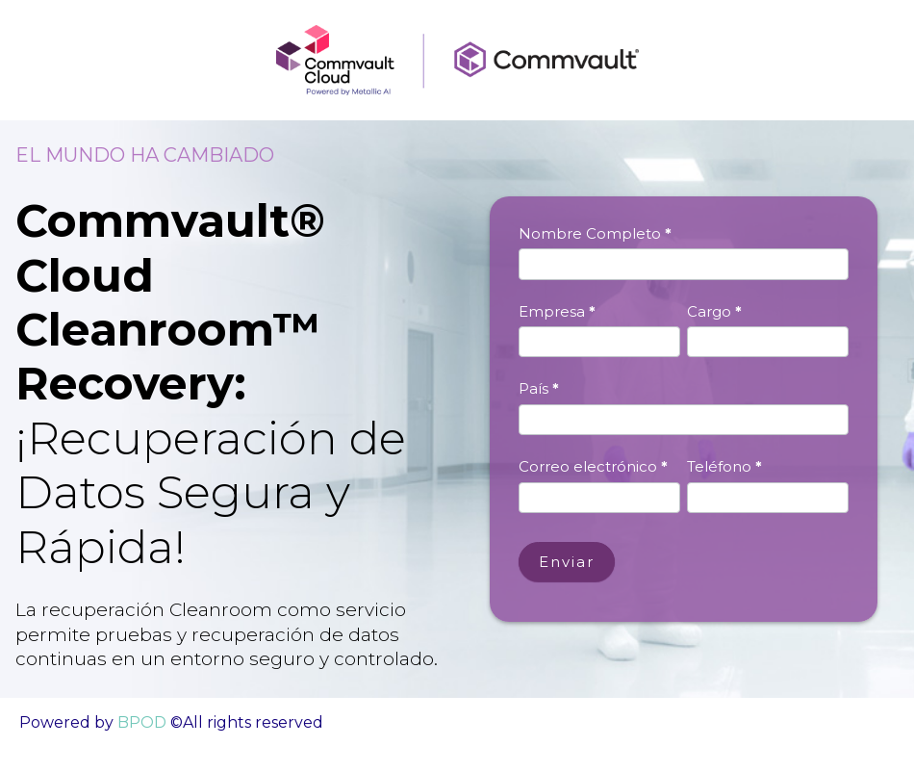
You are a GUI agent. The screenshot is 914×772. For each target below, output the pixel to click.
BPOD (140, 722)
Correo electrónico (593, 466)
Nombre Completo (595, 233)
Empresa (557, 311)
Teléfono (724, 466)
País (539, 388)
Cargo (714, 311)
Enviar (567, 562)
